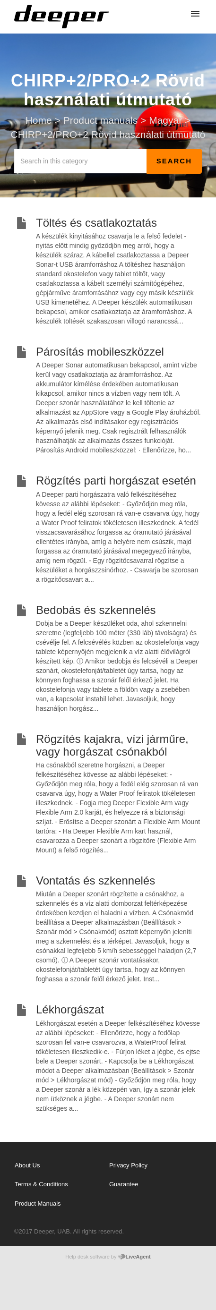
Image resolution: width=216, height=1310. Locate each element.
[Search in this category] (80, 161)
